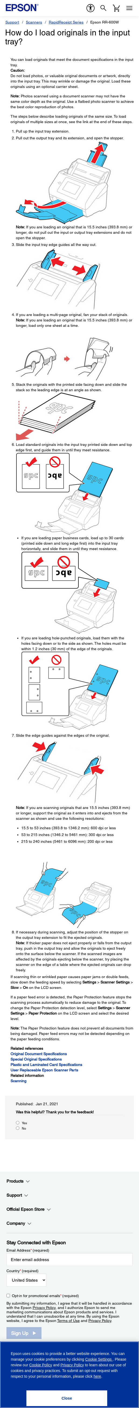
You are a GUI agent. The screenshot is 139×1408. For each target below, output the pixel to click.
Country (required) (22, 1271)
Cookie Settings (99, 1359)
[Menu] (129, 8)
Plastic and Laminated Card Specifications (46, 1064)
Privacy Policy (44, 1307)
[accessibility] (90, 8)
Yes (24, 1123)
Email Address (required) (27, 1250)
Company (19, 1223)
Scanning (18, 1081)
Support (12, 22)
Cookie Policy (40, 1365)
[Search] (103, 8)
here (97, 1376)
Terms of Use (68, 1320)
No (24, 1128)
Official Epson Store (28, 1209)
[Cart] (116, 8)
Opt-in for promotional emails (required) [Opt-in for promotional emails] (45, 1296)
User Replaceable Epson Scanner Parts (44, 1070)
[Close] (66, 1398)
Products (18, 1181)
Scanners (34, 22)
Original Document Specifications (39, 1054)
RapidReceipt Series (66, 22)
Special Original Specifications (36, 1059)
